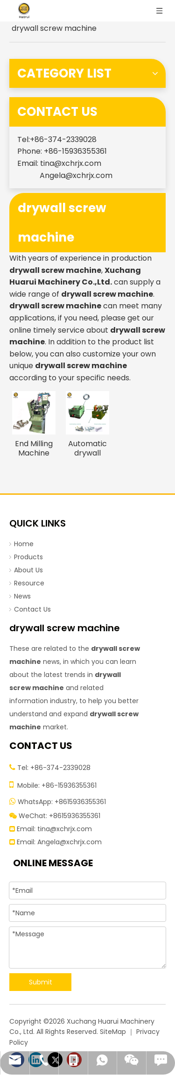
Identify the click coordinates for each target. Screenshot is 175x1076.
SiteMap (113, 1031)
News (22, 596)
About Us (28, 570)
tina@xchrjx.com (70, 163)
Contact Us (32, 609)
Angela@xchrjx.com (76, 175)
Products (28, 557)
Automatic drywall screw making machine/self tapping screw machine (87, 448)
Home (24, 544)
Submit (40, 982)
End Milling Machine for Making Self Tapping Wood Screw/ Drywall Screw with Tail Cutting (34, 448)
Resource (29, 583)
